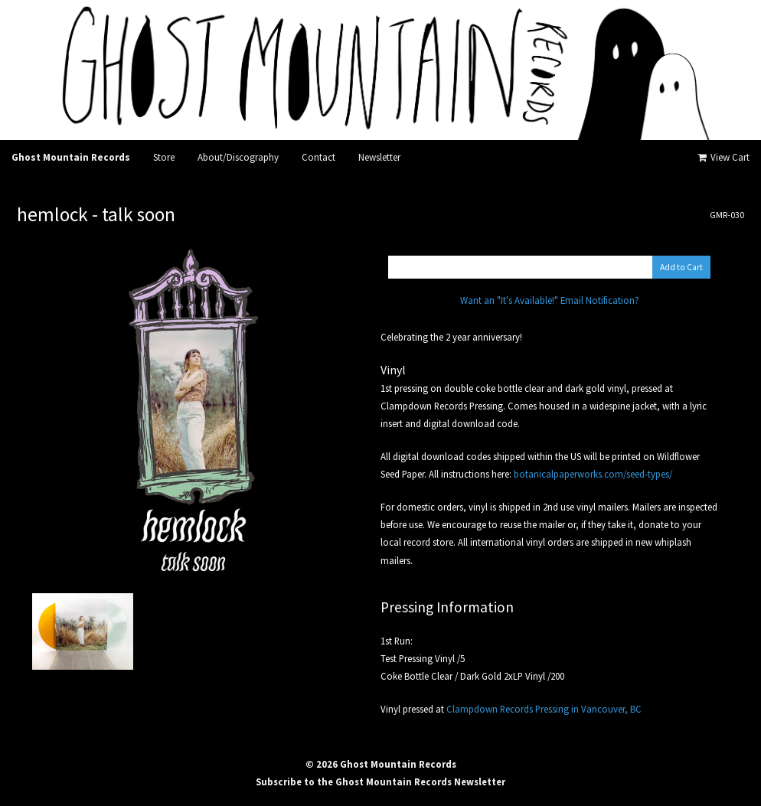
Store (164, 157)
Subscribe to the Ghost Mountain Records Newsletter (380, 781)
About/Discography (238, 157)
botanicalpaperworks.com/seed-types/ (593, 474)
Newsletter (379, 157)
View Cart (722, 157)
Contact (318, 157)
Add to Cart (681, 267)
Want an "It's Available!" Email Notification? (549, 300)
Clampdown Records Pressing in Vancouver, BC (544, 709)
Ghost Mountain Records (70, 157)
